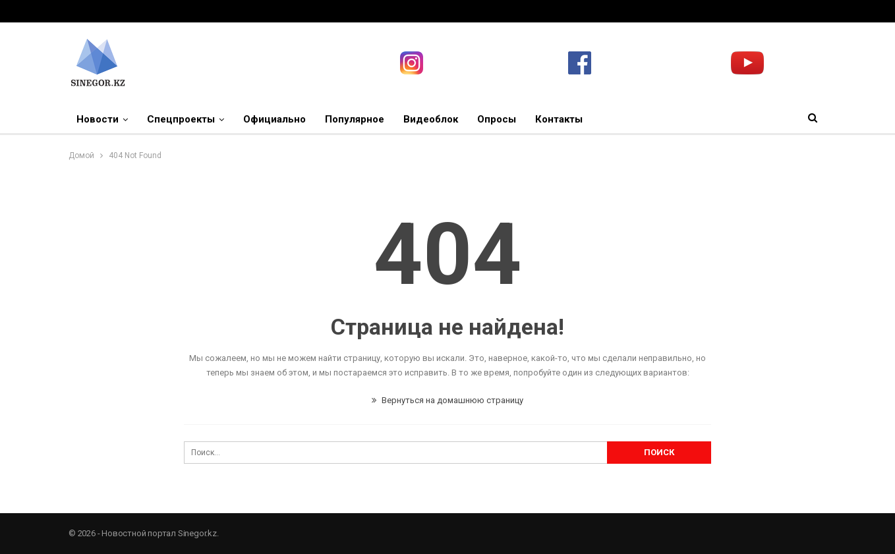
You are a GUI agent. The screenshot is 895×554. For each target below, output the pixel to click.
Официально (274, 119)
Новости (97, 119)
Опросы (496, 119)
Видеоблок (430, 119)
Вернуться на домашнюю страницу (447, 400)
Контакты (559, 119)
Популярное (354, 119)
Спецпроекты (181, 119)
